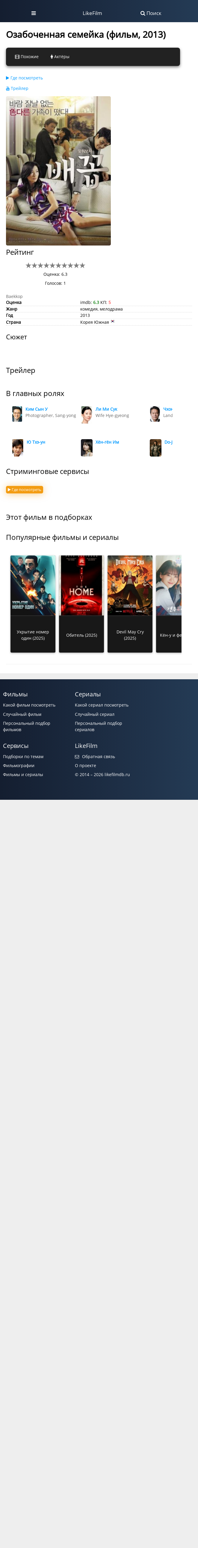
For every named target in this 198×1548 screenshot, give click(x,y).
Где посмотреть (24, 78)
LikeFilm (92, 13)
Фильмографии (18, 765)
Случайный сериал (94, 714)
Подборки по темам (23, 756)
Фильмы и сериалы (23, 774)
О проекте (85, 765)
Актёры (60, 56)
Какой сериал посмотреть (102, 705)
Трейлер (17, 88)
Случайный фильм (22, 714)
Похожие (27, 56)
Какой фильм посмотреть (29, 705)
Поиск (150, 13)
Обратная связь (95, 756)
